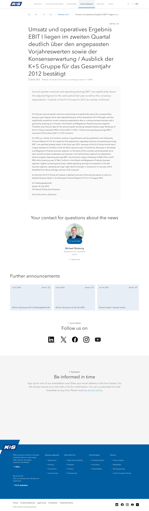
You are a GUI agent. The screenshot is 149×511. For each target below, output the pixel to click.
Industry (50, 465)
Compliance (52, 503)
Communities (52, 473)
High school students (74, 460)
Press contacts (117, 460)
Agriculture (51, 460)
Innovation (95, 465)
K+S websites (20, 485)
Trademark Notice (66, 503)
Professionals (71, 473)
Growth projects (97, 460)
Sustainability (96, 469)
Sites (16, 467)
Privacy (15, 503)
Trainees (69, 469)
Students (69, 465)
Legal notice (41, 503)
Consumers (51, 469)
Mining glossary (118, 469)
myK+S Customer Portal (121, 473)
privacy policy (95, 390)
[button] (38, 4)
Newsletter (116, 465)
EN (137, 4)
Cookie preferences (27, 503)
